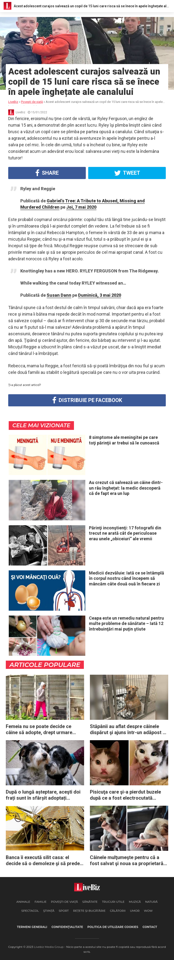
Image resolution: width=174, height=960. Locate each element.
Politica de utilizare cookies (112, 927)
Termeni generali (32, 927)
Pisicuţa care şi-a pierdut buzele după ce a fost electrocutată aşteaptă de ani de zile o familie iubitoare (125, 795)
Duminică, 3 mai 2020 (99, 295)
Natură (151, 901)
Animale (23, 901)
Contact (150, 927)
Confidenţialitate (67, 927)
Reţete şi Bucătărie (89, 910)
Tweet (127, 173)
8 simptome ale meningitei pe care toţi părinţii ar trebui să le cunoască (124, 440)
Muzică (135, 901)
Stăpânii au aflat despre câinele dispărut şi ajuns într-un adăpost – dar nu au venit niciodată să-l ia (128, 729)
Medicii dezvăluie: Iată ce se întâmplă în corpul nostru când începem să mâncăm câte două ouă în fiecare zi (126, 578)
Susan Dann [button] (59, 295)
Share (47, 173)
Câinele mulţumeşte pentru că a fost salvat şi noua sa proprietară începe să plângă (126, 860)
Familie (41, 901)
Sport (64, 910)
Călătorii (118, 910)
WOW (148, 910)
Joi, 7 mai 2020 (81, 207)
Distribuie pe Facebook (87, 400)
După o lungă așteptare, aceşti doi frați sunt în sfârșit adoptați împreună (43, 795)
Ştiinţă (48, 910)
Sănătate (90, 901)
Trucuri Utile (113, 901)
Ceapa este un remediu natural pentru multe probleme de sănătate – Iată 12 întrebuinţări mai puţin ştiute (126, 623)
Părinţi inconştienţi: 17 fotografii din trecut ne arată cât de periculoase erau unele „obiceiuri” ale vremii (125, 533)
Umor (135, 910)
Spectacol (30, 910)
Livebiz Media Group (49, 947)
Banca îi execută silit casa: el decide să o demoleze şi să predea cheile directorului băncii (44, 860)
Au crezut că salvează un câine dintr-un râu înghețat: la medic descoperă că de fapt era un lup (126, 488)
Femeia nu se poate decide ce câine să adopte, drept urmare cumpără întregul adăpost (39, 729)
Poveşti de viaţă (64, 901)
